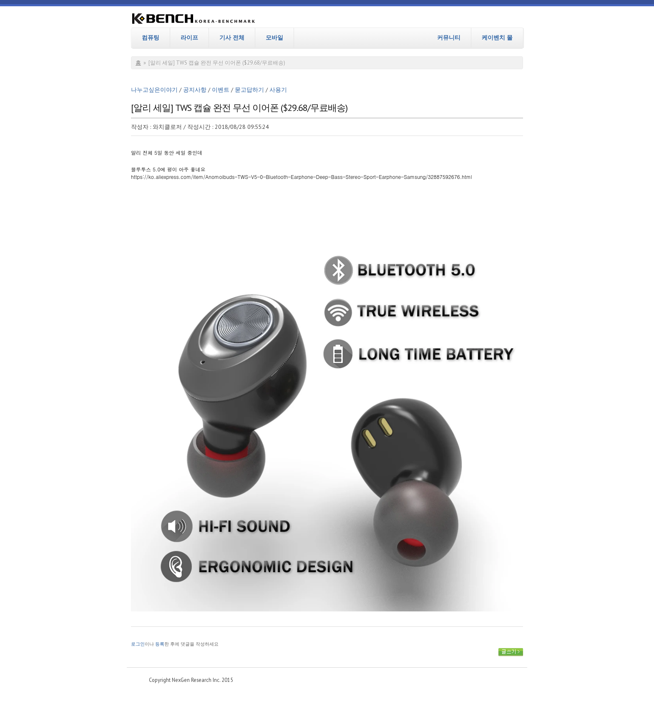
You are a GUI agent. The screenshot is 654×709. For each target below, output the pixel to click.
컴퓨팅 (150, 37)
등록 (159, 644)
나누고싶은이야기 (154, 89)
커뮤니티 (448, 37)
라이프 (189, 37)
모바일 (274, 37)
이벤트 (220, 89)
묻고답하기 (249, 89)
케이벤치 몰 (497, 37)
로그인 (138, 644)
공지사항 (194, 89)
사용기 (278, 89)
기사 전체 (231, 37)
